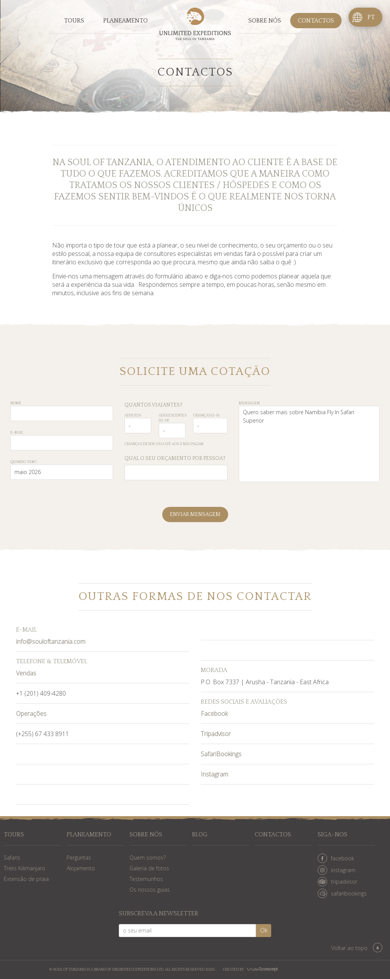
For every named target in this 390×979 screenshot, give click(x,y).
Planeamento (125, 20)
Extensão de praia (26, 879)
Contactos (316, 20)
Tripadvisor (216, 734)
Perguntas (79, 857)
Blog (200, 834)
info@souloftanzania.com (50, 641)
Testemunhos (146, 879)
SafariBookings (221, 754)
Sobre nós (264, 20)
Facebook (214, 713)
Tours (74, 20)
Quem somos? (147, 857)
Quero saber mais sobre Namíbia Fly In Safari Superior (309, 444)
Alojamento (81, 868)
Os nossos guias (149, 889)
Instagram (214, 774)
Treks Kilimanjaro (24, 868)
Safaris (12, 857)
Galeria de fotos (149, 868)
